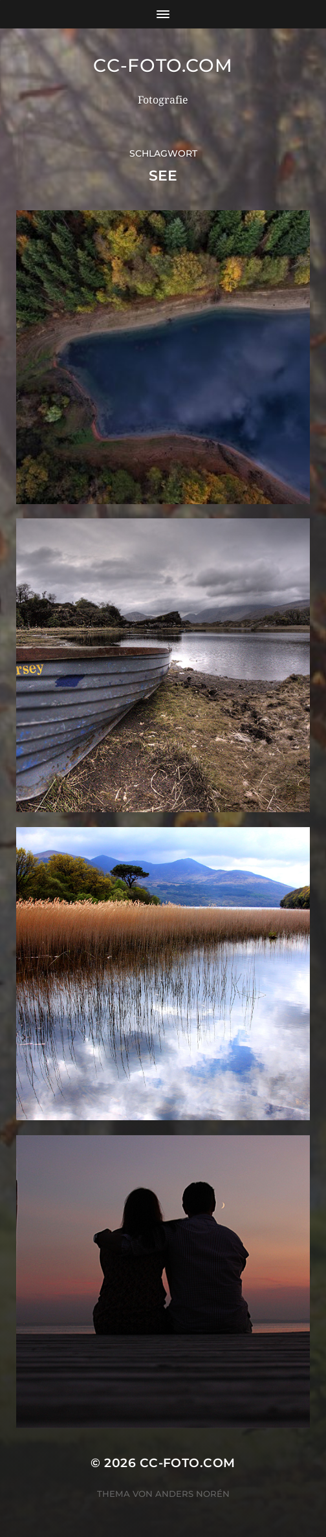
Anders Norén (192, 1493)
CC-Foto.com (163, 65)
